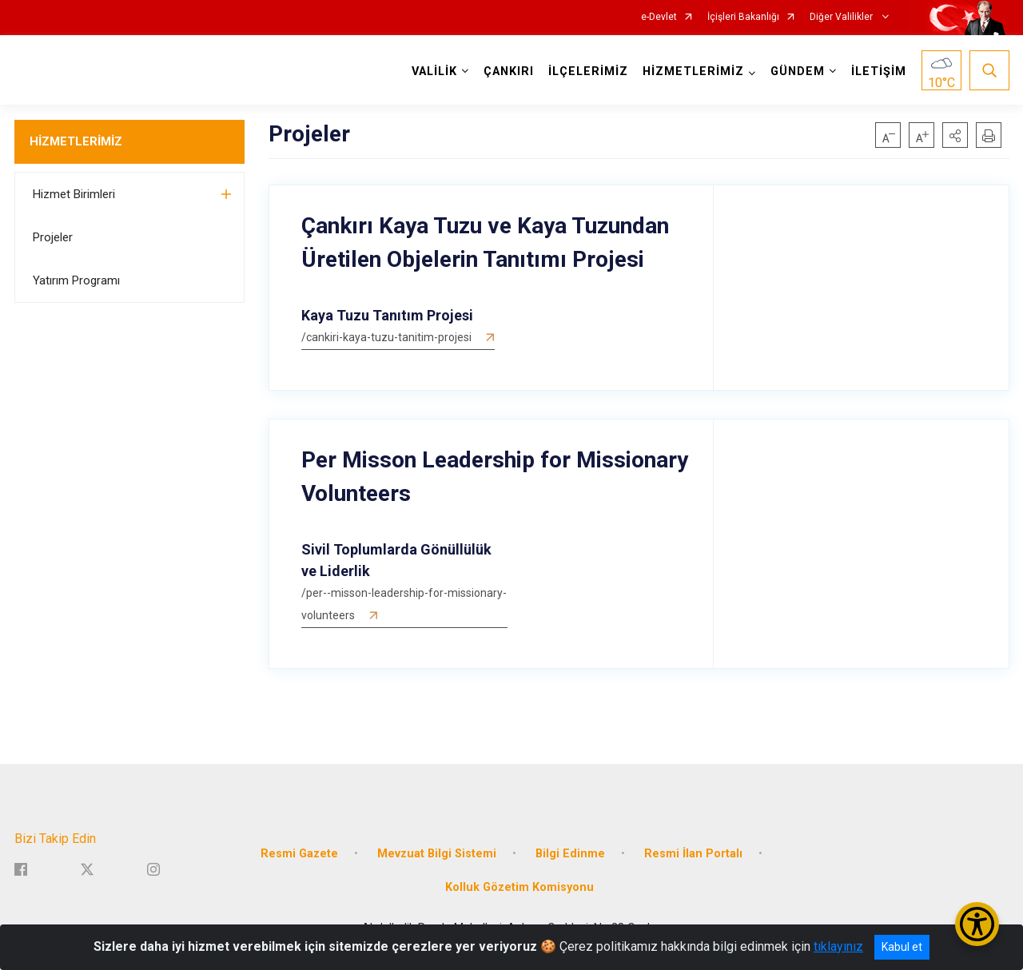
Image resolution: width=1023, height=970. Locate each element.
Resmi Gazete (299, 854)
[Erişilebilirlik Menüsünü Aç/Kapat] (977, 924)
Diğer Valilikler (842, 17)
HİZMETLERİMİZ (76, 141)
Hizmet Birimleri (74, 194)
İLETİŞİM (878, 71)
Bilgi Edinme (570, 854)
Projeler (53, 237)
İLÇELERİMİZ (588, 71)
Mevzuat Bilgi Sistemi (436, 854)
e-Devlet (659, 17)
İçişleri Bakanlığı (743, 17)
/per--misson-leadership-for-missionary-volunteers (404, 604)
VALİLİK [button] (434, 71)
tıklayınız (838, 946)
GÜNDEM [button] (797, 71)
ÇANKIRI (509, 71)
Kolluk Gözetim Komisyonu (519, 887)
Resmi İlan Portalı (693, 854)
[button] (955, 135)
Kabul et (902, 946)
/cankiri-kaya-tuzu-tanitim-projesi (386, 337)
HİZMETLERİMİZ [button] (693, 71)
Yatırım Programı (76, 280)
